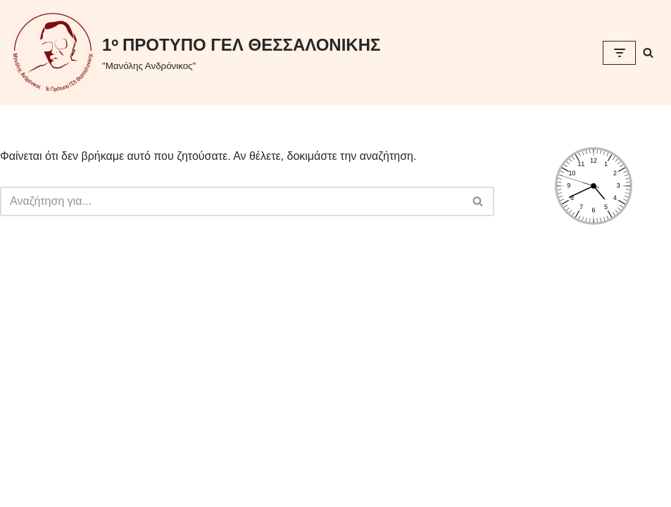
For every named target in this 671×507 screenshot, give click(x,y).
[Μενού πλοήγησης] (619, 53)
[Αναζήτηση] (648, 52)
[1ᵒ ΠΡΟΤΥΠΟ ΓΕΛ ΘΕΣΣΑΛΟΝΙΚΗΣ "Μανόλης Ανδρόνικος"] (195, 52)
